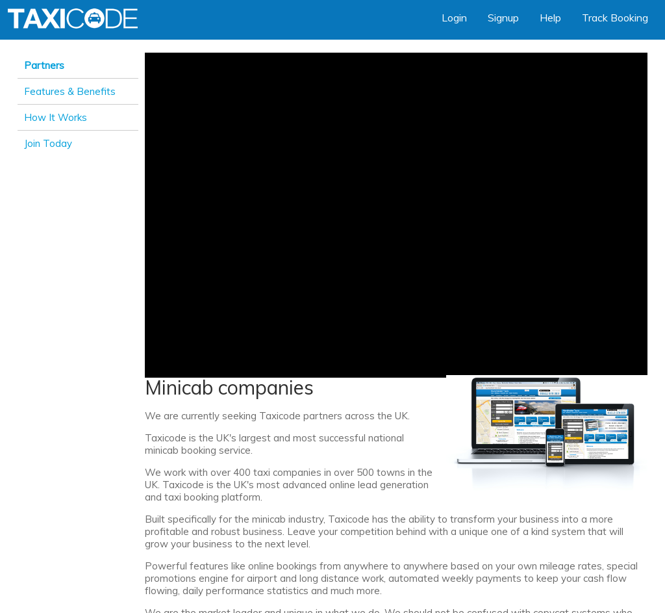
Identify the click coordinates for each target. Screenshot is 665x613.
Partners (44, 65)
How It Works (55, 117)
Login (454, 17)
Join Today (48, 143)
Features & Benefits (70, 91)
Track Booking (615, 17)
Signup (503, 17)
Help (550, 17)
